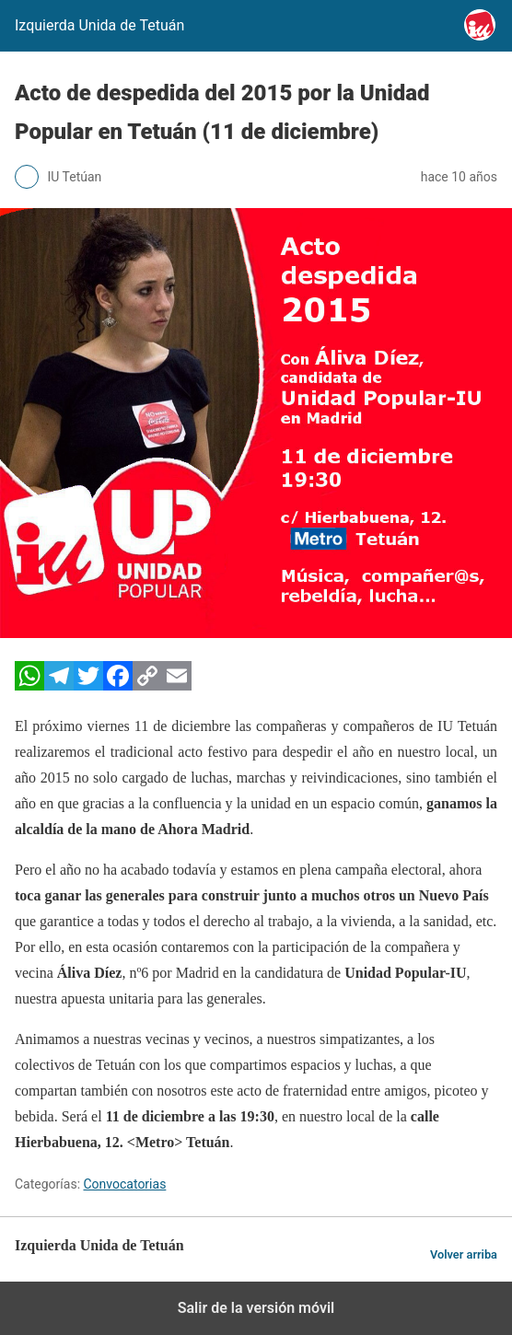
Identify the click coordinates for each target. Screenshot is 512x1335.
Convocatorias (125, 1184)
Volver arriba (463, 1254)
